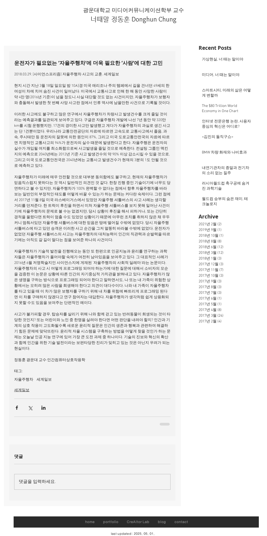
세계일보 (44, 379)
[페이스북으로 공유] (16, 407)
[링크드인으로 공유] (43, 407)
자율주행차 (23, 379)
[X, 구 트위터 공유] (30, 407)
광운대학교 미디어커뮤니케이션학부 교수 (133, 10)
